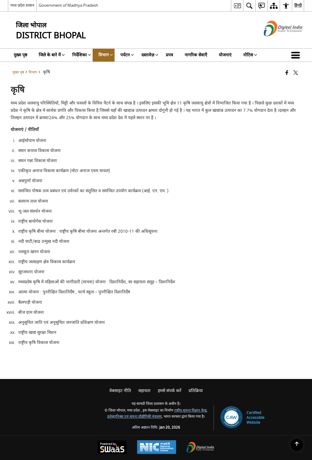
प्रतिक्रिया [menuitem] (196, 390)
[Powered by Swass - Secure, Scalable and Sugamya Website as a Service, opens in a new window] (112, 448)
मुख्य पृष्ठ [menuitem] (20, 55)
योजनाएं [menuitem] (225, 55)
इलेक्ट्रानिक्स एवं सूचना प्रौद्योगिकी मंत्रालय (134, 416)
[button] (296, 55)
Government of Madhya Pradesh (68, 5)
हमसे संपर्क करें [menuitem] (169, 390)
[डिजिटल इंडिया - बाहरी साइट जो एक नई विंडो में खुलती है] (275, 41)
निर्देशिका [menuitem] (81, 55)
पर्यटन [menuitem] (127, 55)
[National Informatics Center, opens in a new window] (157, 448)
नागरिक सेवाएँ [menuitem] (196, 55)
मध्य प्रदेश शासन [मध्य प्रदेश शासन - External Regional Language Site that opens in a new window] (22, 5)
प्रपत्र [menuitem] (169, 55)
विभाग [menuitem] (105, 55)
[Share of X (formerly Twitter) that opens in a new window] (296, 73)
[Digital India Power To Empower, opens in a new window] (200, 448)
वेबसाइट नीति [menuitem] (120, 390)
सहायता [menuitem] (144, 390)
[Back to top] (297, 445)
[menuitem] (237, 5)
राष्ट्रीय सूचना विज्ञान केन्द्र (190, 410)
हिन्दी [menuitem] (298, 5)
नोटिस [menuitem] (250, 55)
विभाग (33, 72)
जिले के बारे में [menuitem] (52, 55)
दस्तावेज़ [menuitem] (149, 55)
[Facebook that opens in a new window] (287, 73)
